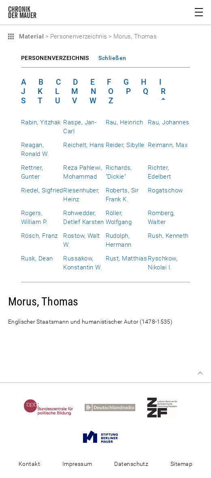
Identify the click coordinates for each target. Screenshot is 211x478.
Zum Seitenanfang (200, 373)
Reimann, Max (168, 145)
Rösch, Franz (39, 235)
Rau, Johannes (169, 122)
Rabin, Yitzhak (41, 122)
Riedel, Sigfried (42, 190)
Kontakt (29, 464)
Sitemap (181, 464)
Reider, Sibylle (125, 145)
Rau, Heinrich (124, 122)
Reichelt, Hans (83, 145)
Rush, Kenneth (168, 235)
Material (30, 36)
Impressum (77, 464)
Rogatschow (165, 190)
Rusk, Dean (37, 258)
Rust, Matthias (126, 258)
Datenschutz (131, 464)
